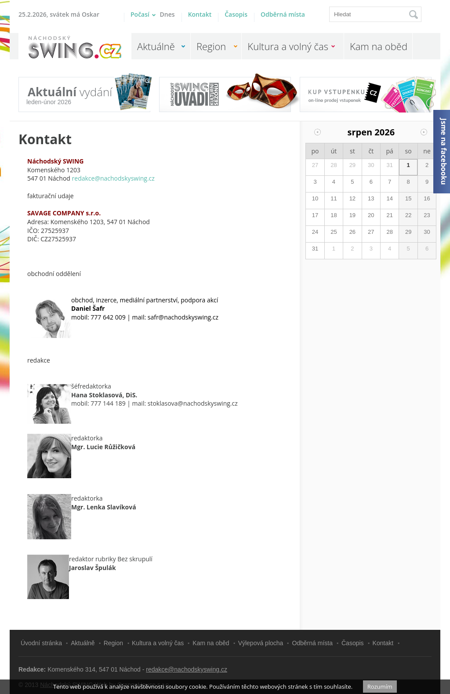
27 (315, 165)
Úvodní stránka (41, 643)
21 (389, 215)
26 (352, 232)
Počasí (153, 14)
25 (333, 232)
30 (371, 165)
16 (427, 198)
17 (315, 215)
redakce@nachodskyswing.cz (186, 669)
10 (315, 198)
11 (333, 198)
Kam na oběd (378, 46)
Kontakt (200, 14)
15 (408, 198)
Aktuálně (156, 46)
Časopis (236, 14)
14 (389, 198)
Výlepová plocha (260, 643)
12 (352, 198)
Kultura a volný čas (287, 46)
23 (427, 215)
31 (389, 165)
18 (333, 215)
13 (371, 198)
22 (408, 215)
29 (352, 165)
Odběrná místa (283, 14)
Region (211, 46)
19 (352, 215)
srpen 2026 (371, 132)
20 (371, 215)
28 (333, 165)
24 (315, 232)
